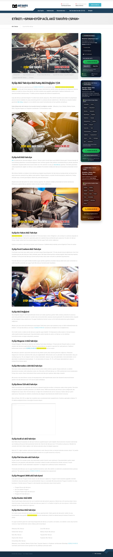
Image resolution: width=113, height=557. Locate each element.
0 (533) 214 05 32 (38, 87)
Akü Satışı (20, 102)
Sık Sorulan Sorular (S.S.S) (77, 10)
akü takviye (57, 164)
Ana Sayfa (41, 10)
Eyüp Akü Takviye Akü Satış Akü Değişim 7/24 (36, 83)
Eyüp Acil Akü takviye (58, 74)
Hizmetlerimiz (61, 10)
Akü (13, 160)
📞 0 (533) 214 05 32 (91, 61)
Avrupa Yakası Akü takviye (43, 74)
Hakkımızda (50, 10)
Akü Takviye (85, 94)
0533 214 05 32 (95, 4)
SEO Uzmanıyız (98, 553)
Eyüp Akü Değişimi (68, 74)
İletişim (90, 10)
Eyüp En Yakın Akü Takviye (19, 77)
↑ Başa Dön (95, 66)
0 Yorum (31, 77)
